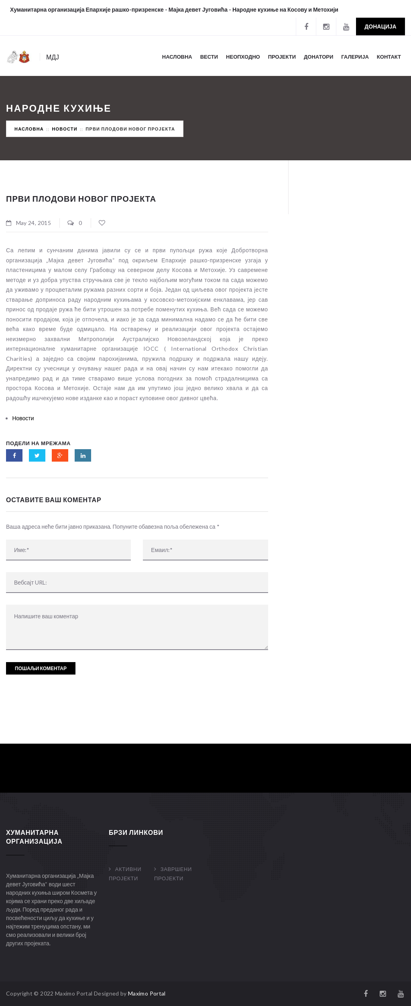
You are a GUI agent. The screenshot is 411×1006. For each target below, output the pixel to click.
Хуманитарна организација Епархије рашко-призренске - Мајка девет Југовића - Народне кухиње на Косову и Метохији (174, 9)
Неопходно (243, 56)
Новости (64, 129)
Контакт (389, 56)
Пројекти (282, 56)
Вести (209, 56)
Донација (380, 26)
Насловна (177, 56)
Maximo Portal (147, 993)
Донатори (318, 56)
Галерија (355, 56)
